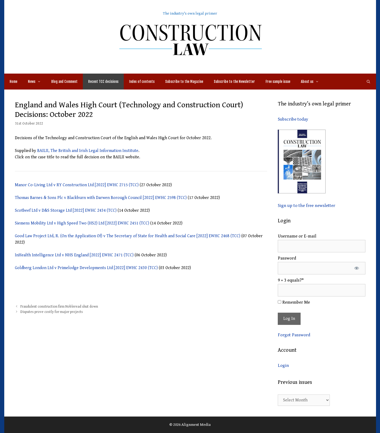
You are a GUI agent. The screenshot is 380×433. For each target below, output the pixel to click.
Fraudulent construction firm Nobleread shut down (59, 306)
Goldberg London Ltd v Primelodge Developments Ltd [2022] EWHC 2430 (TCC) (87, 267)
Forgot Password (294, 335)
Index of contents (142, 81)
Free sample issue (278, 81)
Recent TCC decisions (103, 81)
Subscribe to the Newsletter (234, 81)
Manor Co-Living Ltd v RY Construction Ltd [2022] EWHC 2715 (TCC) (77, 185)
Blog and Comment (64, 81)
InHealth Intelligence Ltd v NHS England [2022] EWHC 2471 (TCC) (75, 255)
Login (283, 365)
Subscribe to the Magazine (184, 81)
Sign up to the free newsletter (306, 205)
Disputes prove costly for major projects (51, 312)
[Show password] (356, 268)
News (37, 82)
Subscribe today (293, 119)
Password (287, 258)
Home (13, 81)
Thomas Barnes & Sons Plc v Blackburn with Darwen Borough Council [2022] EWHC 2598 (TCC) (101, 197)
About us (312, 82)
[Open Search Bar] (368, 82)
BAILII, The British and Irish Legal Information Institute (87, 150)
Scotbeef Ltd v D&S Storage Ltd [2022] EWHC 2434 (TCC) (66, 210)
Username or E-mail (297, 236)
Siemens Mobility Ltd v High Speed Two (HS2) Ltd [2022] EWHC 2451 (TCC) (82, 223)
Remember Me (294, 302)
